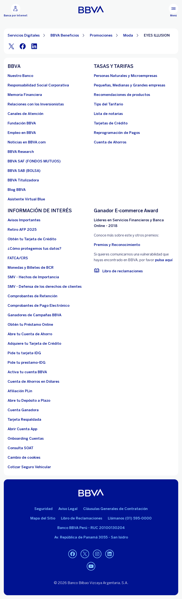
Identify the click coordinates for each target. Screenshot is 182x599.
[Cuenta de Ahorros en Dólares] (33, 381)
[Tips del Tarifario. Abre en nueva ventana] (108, 104)
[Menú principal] (173, 10)
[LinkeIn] (34, 46)
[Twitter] (11, 46)
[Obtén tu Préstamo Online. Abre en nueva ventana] (30, 324)
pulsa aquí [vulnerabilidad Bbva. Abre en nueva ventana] (164, 260)
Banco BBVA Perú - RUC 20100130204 (91, 528)
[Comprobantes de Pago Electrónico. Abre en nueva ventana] (38, 305)
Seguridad (43, 509)
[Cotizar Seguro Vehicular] (29, 467)
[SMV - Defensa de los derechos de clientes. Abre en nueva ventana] (45, 286)
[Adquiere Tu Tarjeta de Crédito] (34, 343)
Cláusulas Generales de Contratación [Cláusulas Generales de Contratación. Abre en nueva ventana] (115, 509)
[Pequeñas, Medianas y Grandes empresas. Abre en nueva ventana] (129, 85)
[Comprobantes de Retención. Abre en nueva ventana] (32, 296)
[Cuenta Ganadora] (23, 410)
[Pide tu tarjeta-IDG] (24, 353)
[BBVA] (91, 492)
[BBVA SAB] (24, 171)
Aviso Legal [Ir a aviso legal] (67, 509)
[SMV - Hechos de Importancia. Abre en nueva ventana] (33, 277)
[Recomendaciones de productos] (122, 95)
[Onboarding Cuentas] (26, 438)
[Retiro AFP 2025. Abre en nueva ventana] (22, 229)
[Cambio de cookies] (24, 457)
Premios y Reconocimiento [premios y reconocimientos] (117, 245)
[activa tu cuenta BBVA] (27, 372)
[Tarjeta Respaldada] (24, 419)
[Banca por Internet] (15, 10)
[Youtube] (91, 566)
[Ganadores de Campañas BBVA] (34, 315)
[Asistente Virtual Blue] (26, 199)
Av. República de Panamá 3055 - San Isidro (91, 537)
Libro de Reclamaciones (81, 518)
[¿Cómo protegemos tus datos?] (34, 248)
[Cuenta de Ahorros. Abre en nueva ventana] (110, 142)
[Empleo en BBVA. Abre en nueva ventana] (22, 133)
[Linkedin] (109, 554)
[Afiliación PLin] (20, 391)
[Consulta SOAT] (20, 448)
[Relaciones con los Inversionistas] (36, 104)
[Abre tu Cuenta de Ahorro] (30, 334)
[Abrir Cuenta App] (22, 429)
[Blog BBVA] (17, 190)
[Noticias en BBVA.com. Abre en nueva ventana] (27, 142)
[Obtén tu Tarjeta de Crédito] (32, 239)
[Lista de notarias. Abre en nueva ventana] (108, 114)
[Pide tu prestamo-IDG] (27, 362)
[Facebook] (23, 46)
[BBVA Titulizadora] (23, 180)
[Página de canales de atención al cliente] (25, 114)
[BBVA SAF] (34, 161)
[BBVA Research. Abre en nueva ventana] (21, 152)
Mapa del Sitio (42, 518)
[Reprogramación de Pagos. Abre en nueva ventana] (117, 133)
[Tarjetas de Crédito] (110, 123)
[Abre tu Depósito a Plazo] (29, 400)
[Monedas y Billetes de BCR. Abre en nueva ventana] (31, 267)
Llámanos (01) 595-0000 (130, 518)
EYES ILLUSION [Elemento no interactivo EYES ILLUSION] (157, 35)
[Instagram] (97, 554)
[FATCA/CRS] (18, 258)
